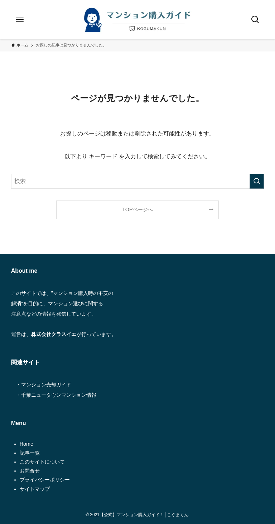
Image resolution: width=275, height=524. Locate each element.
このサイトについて (42, 462)
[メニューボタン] (19, 19)
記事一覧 (30, 453)
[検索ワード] (137, 181)
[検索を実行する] (257, 181)
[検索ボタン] (255, 19)
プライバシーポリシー (45, 480)
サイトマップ (35, 489)
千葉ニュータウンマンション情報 (58, 395)
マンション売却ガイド (46, 384)
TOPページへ (137, 209)
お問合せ (30, 471)
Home (26, 444)
